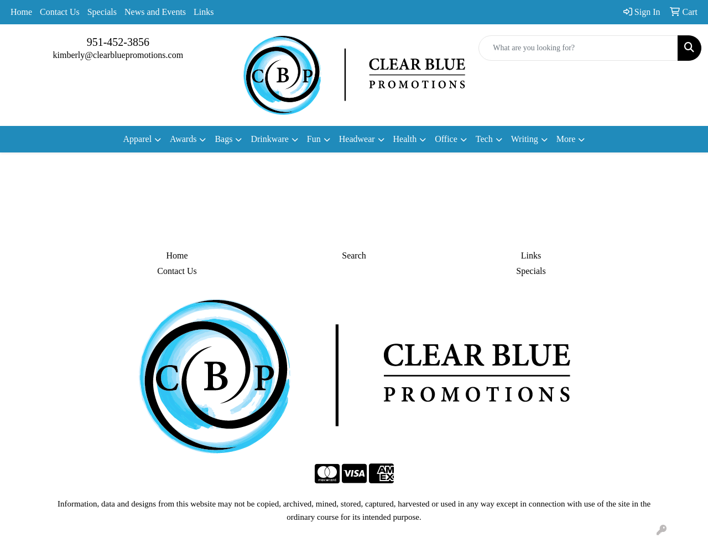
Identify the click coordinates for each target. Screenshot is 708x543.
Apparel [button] (137, 139)
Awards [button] (183, 139)
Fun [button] (314, 139)
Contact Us (60, 12)
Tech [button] (484, 139)
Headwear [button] (357, 139)
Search (354, 255)
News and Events (155, 12)
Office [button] (446, 139)
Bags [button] (223, 139)
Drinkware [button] (269, 139)
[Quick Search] (578, 48)
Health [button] (405, 139)
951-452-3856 (118, 42)
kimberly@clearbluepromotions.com (118, 55)
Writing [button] (524, 139)
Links (204, 12)
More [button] (566, 139)
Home (21, 12)
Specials (102, 12)
